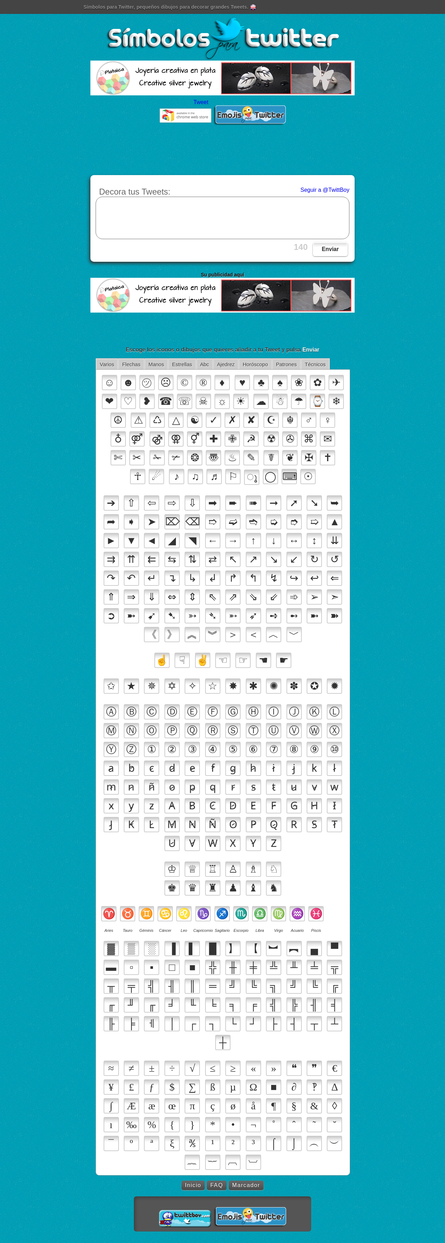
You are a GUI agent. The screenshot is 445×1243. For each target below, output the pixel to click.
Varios (107, 364)
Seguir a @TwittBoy (324, 190)
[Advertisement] (222, 154)
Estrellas (182, 364)
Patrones (286, 364)
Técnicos (315, 364)
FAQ (216, 1185)
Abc (204, 364)
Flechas (131, 364)
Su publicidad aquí (222, 274)
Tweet (200, 102)
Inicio (193, 1185)
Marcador (246, 1185)
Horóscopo (255, 364)
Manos (156, 364)
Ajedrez (226, 364)
